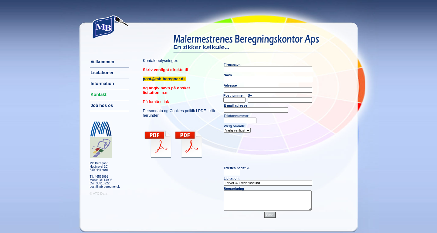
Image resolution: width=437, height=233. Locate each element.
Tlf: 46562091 (99, 176)
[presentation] (270, 149)
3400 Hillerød (99, 170)
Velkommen (102, 61)
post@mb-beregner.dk (105, 186)
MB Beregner (99, 163)
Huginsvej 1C (99, 166)
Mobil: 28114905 (101, 180)
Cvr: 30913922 (100, 183)
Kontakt (99, 94)
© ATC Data (98, 193)
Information (102, 83)
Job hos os (102, 105)
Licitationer (102, 72)
